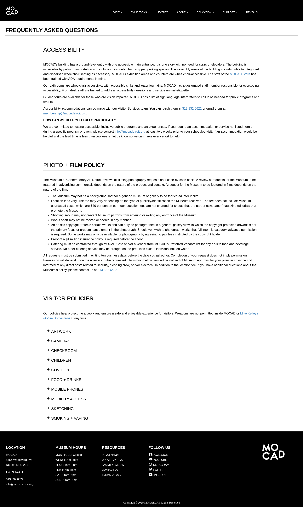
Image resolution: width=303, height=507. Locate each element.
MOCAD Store (240, 74)
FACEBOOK (160, 454)
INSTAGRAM (160, 464)
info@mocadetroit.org (19, 484)
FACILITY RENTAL (113, 464)
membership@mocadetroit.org (64, 113)
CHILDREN (61, 360)
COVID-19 (60, 370)
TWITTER (159, 469)
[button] (151, 331)
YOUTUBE (160, 459)
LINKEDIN (158, 474)
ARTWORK (61, 331)
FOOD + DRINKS (66, 379)
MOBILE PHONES (67, 389)
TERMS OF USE (111, 474)
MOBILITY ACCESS (68, 399)
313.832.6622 (192, 108)
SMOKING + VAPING (69, 418)
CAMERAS (60, 341)
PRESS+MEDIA (111, 454)
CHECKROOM (64, 351)
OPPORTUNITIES (112, 459)
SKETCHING (62, 408)
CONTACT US (110, 469)
